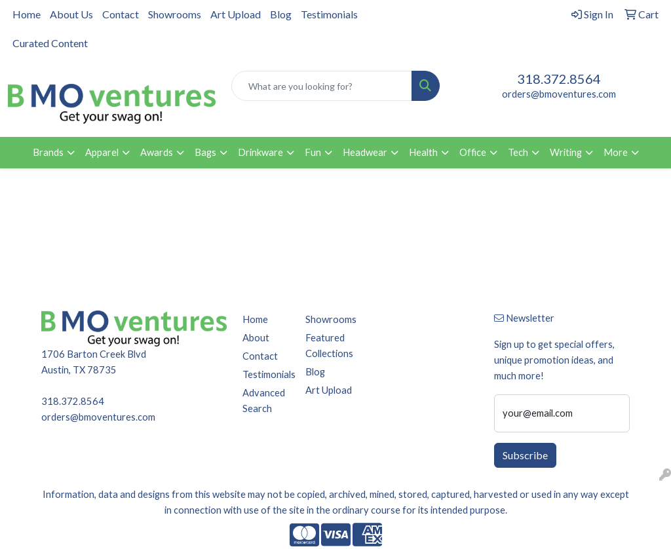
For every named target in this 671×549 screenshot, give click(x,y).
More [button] (616, 152)
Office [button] (472, 152)
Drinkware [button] (260, 152)
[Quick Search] (321, 86)
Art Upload (235, 14)
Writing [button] (566, 152)
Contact (120, 14)
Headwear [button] (365, 152)
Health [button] (423, 152)
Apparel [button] (102, 152)
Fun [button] (313, 152)
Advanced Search (263, 400)
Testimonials (329, 14)
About (255, 337)
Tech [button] (518, 152)
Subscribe (525, 455)
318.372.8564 (559, 78)
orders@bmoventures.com (559, 94)
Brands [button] (48, 152)
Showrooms (174, 14)
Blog (281, 14)
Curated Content (50, 43)
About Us (71, 14)
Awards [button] (156, 152)
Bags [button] (205, 152)
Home (26, 14)
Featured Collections (329, 345)
